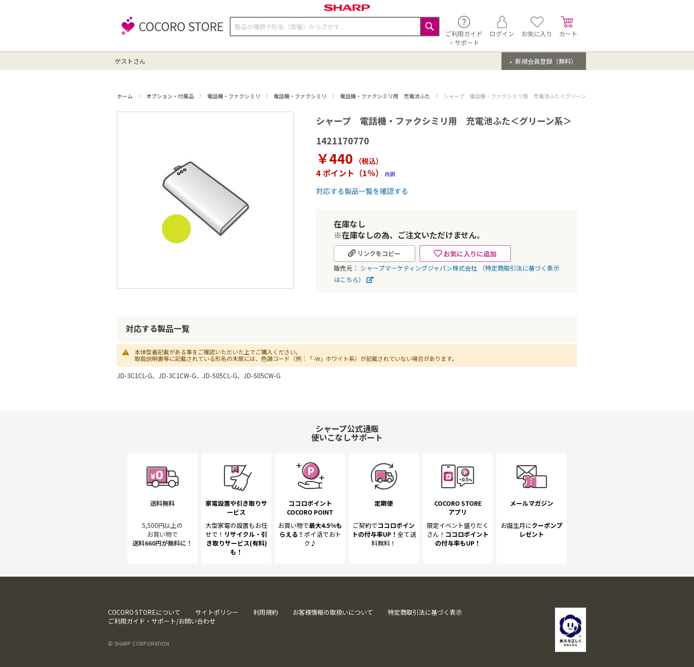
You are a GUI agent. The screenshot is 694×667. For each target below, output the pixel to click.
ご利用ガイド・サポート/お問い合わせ (162, 621)
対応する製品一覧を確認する (362, 191)
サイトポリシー (217, 612)
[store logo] (170, 31)
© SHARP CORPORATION (138, 643)
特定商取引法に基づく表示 (425, 612)
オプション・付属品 (170, 96)
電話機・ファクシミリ (234, 96)
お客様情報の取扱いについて (333, 612)
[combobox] (335, 26)
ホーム (125, 96)
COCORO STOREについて (144, 612)
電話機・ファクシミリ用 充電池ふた (386, 96)
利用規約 (265, 612)
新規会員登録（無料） (545, 61)
